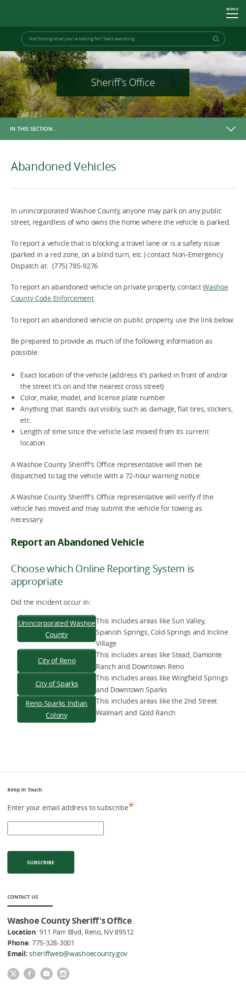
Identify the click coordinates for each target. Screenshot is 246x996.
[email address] (55, 828)
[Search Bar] (123, 38)
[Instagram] (63, 974)
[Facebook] (29, 974)
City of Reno (57, 660)
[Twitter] (13, 974)
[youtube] (46, 974)
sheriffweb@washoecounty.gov (78, 953)
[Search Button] (214, 39)
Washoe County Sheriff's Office (48, 14)
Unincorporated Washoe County (56, 628)
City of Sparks (56, 683)
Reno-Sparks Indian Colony (57, 709)
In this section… (33, 128)
